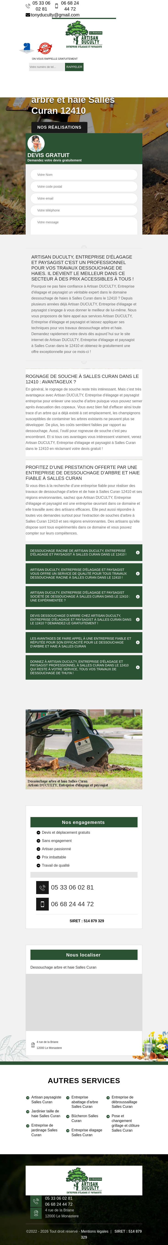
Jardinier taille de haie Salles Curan (45, 1113)
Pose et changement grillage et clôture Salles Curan (126, 1123)
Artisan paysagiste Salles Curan (46, 1099)
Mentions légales (94, 1231)
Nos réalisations (59, 127)
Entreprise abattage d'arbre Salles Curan (84, 1102)
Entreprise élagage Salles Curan (86, 1132)
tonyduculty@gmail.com (53, 14)
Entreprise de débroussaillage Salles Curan (124, 1102)
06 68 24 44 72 (66, 5)
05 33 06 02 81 (38, 5)
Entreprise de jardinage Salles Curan (44, 1130)
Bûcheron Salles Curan (84, 1118)
